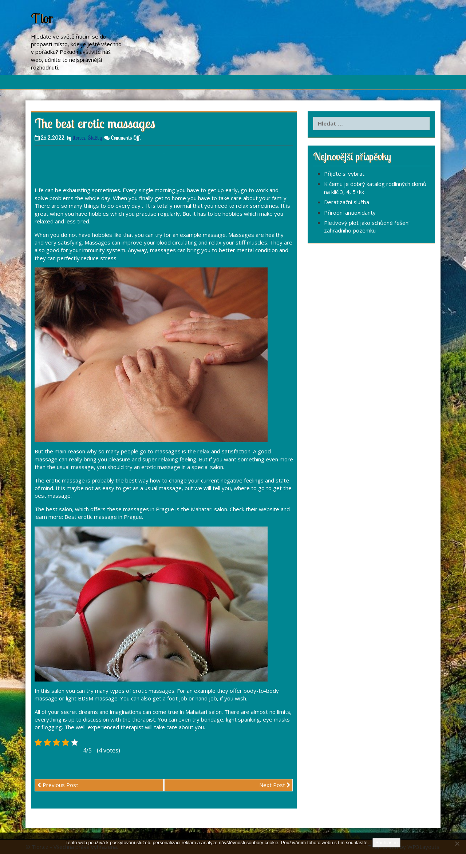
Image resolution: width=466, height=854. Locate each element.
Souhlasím (386, 842)
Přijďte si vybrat (344, 173)
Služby (95, 137)
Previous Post (57, 785)
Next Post (275, 785)
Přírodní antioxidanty (350, 212)
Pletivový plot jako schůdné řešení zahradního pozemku (367, 226)
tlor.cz (79, 137)
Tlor (42, 18)
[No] (457, 843)
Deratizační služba (346, 202)
